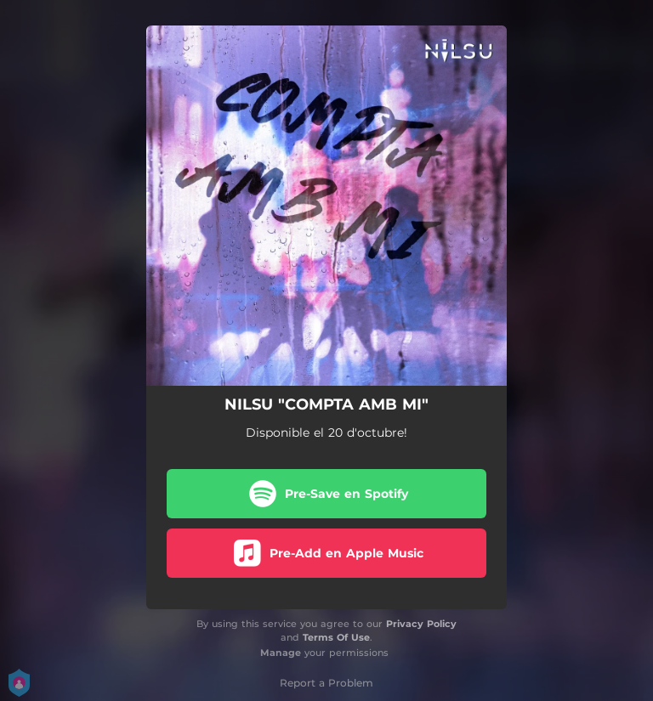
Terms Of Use (336, 637)
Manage (280, 653)
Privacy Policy (421, 624)
